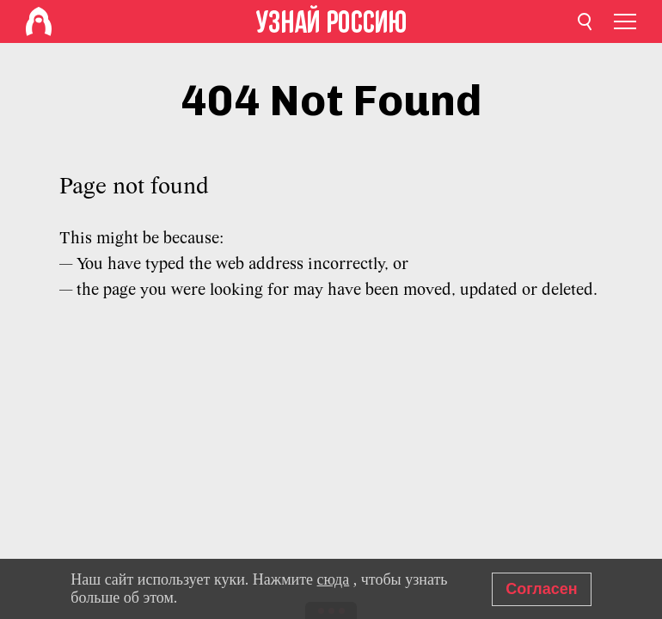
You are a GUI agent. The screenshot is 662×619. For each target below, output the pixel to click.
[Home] (39, 21)
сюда (333, 579)
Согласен (541, 589)
